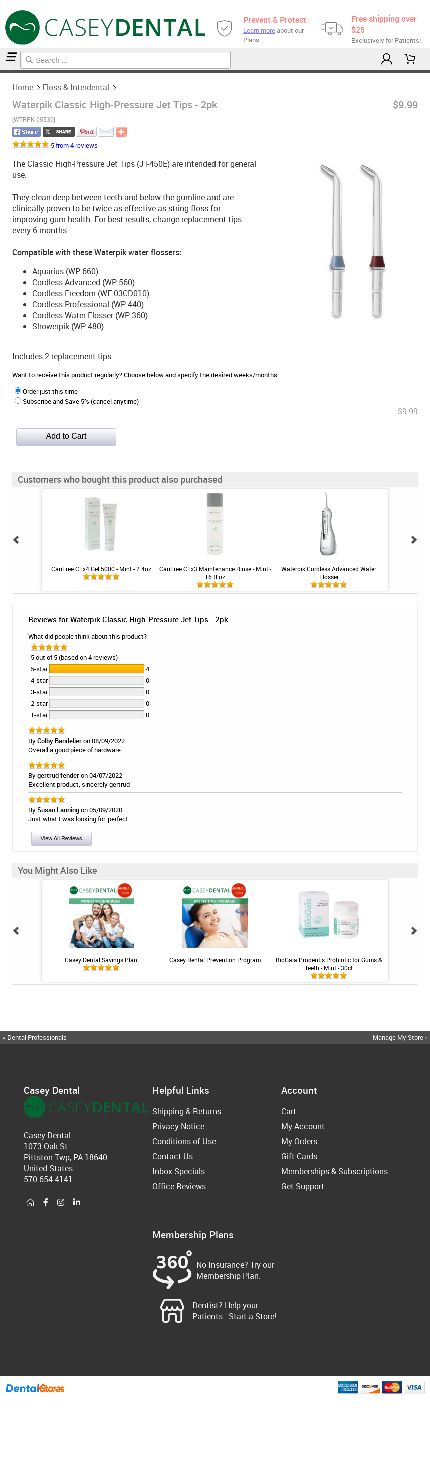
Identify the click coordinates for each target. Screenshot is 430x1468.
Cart (288, 1111)
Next (414, 540)
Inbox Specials (178, 1171)
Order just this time (46, 391)
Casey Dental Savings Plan (101, 960)
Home (2, 71)
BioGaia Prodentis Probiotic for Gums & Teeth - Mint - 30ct (329, 964)
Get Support (302, 1186)
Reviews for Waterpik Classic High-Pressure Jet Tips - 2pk (128, 619)
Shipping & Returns (186, 1111)
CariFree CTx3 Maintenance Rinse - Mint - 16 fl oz (215, 573)
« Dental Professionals (35, 1037)
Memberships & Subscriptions (334, 1171)
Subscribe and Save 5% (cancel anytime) (77, 401)
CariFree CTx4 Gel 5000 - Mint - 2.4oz (101, 569)
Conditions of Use (184, 1141)
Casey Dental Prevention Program (215, 960)
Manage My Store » (401, 1037)
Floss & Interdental (5, 71)
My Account (303, 1126)
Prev (16, 540)
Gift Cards (299, 1156)
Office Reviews (179, 1186)
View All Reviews (61, 838)
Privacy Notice (178, 1126)
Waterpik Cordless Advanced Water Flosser (328, 573)
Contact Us (172, 1156)
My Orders (299, 1141)
